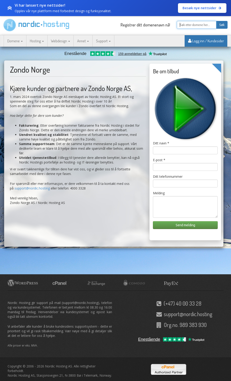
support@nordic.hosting (32, 188)
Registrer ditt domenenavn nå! (145, 24)
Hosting (37, 40)
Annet (83, 40)
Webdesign (60, 40)
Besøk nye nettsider (202, 8)
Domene (15, 40)
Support (103, 40)
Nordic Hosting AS (58, 366)
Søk (222, 25)
